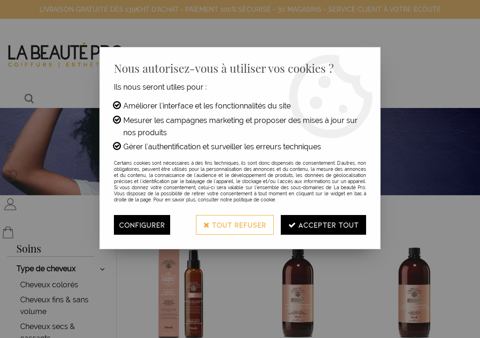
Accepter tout (323, 224)
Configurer (142, 224)
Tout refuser (234, 224)
